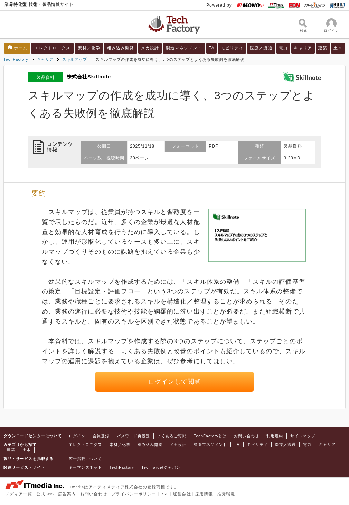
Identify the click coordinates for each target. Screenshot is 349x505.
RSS (164, 494)
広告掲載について (85, 459)
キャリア (303, 48)
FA (212, 48)
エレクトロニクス (53, 48)
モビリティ (232, 48)
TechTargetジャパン (160, 467)
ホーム (20, 48)
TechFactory (15, 59)
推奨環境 (226, 494)
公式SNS (45, 494)
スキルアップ (74, 59)
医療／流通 (261, 48)
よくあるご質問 (171, 436)
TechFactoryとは (210, 436)
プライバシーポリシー (134, 494)
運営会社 (182, 494)
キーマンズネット (85, 467)
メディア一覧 (18, 494)
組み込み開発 (120, 48)
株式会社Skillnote (89, 77)
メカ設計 (150, 48)
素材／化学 (89, 48)
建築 (322, 48)
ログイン (77, 436)
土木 (337, 48)
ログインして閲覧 (174, 381)
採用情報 (204, 494)
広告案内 (67, 494)
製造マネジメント (184, 48)
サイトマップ (302, 436)
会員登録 (101, 436)
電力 (283, 48)
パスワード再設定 (133, 436)
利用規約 (274, 436)
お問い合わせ (246, 436)
